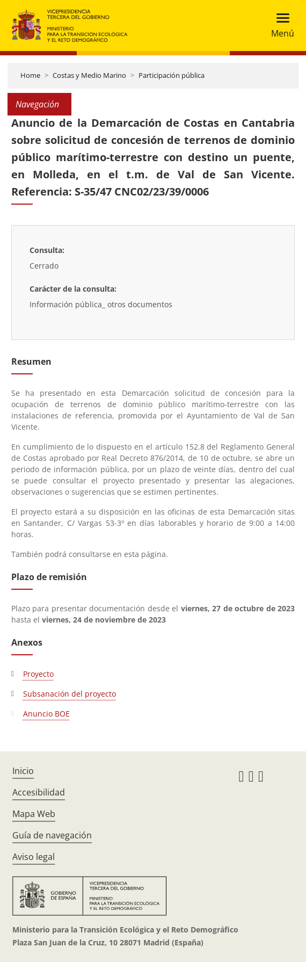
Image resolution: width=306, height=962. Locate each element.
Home (30, 75)
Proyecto (38, 674)
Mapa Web (33, 814)
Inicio (23, 771)
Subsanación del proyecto (69, 694)
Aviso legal (33, 857)
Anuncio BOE (46, 713)
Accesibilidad (38, 792)
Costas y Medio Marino (89, 75)
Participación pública (172, 75)
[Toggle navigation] (279, 25)
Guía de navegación (52, 835)
